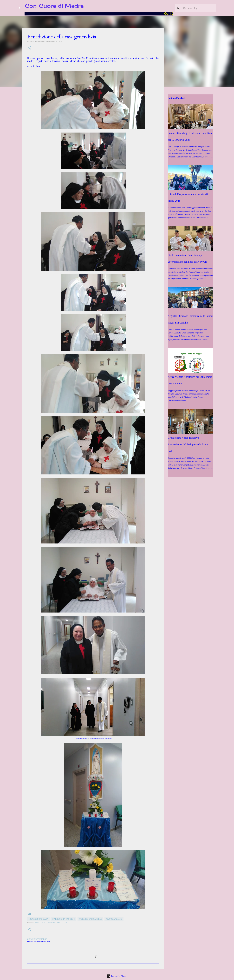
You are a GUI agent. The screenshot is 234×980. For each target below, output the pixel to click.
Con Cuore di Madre (54, 6)
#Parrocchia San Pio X (63, 919)
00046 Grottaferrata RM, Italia (51, 923)
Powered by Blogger (117, 976)
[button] (29, 48)
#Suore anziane (114, 919)
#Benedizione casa (38, 919)
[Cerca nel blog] (199, 8)
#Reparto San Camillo (90, 919)
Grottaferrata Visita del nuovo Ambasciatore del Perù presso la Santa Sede (188, 444)
